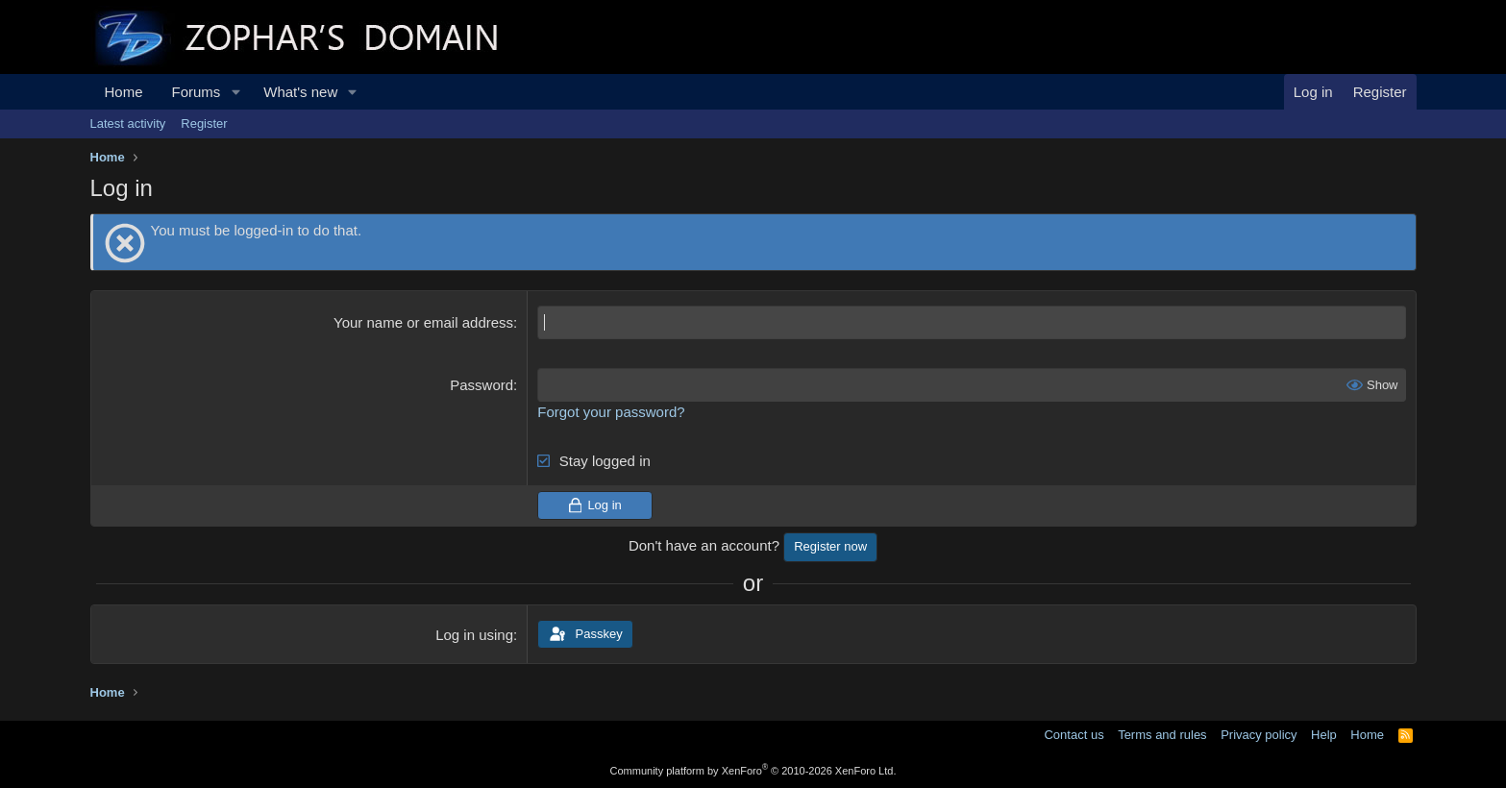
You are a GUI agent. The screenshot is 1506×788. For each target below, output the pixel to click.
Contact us (1073, 734)
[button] (235, 92)
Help (1324, 734)
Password (481, 385)
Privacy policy (1258, 734)
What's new (300, 92)
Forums (196, 92)
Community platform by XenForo (753, 770)
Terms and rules (1162, 734)
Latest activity (128, 123)
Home (124, 92)
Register (204, 123)
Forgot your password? (610, 412)
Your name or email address (423, 322)
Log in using (474, 635)
